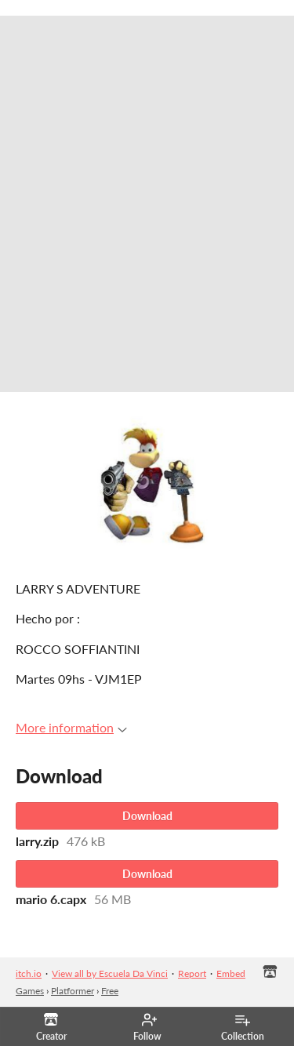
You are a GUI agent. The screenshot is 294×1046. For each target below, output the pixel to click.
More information (71, 727)
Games (30, 991)
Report (192, 973)
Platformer (72, 991)
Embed (230, 973)
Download (147, 816)
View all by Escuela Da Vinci (110, 973)
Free (109, 991)
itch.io (29, 973)
